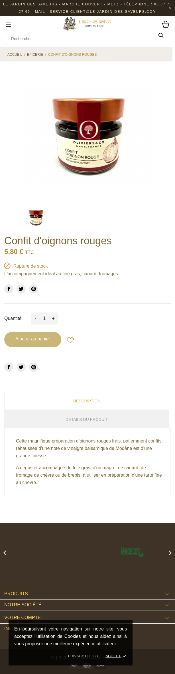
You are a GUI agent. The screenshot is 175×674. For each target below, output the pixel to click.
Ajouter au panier (32, 338)
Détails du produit (87, 419)
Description (87, 401)
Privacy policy (83, 656)
